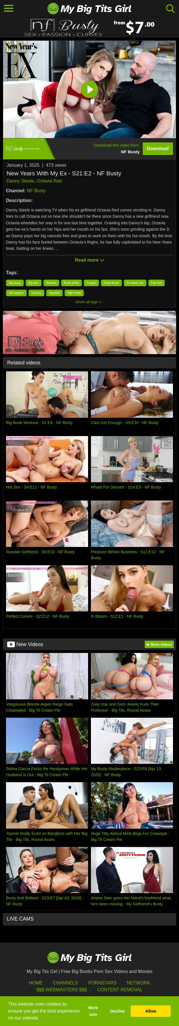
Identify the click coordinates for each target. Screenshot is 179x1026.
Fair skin (156, 283)
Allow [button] (150, 1011)
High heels (74, 293)
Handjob (54, 293)
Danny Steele (20, 180)
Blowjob (51, 283)
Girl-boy (36, 293)
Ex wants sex (135, 283)
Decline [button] (117, 1011)
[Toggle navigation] (8, 8)
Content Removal (120, 989)
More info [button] (93, 1011)
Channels (65, 982)
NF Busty (36, 190)
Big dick (34, 283)
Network (138, 982)
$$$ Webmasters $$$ (61, 989)
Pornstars (102, 982)
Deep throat (111, 283)
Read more (89, 260)
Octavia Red (49, 180)
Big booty (15, 283)
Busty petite (71, 283)
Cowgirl (91, 283)
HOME (36, 982)
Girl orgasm (16, 293)
